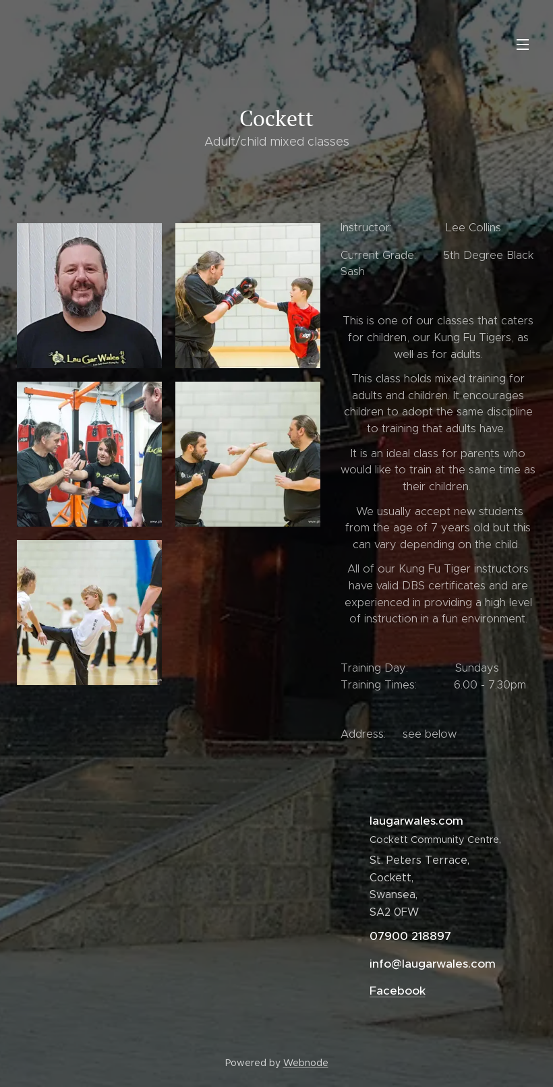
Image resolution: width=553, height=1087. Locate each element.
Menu (523, 44)
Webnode (305, 1063)
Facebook (398, 990)
